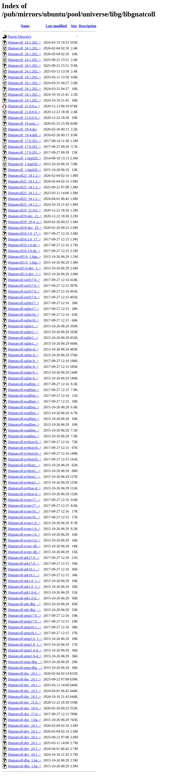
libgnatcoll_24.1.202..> (24, 42)
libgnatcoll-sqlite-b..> (23, 361)
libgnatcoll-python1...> (24, 465)
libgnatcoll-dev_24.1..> (24, 725)
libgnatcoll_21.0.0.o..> (24, 106)
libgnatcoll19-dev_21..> (25, 216)
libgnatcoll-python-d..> (24, 488)
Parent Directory (19, 37)
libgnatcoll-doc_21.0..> (24, 702)
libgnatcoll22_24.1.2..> (24, 175)
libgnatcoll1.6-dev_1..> (24, 268)
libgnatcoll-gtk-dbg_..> (24, 604)
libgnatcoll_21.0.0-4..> (24, 112)
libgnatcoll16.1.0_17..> (24, 233)
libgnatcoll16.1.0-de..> (24, 245)
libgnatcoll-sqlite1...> (23, 326)
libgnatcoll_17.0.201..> (24, 141)
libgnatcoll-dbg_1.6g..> (24, 760)
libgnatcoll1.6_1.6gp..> (24, 257)
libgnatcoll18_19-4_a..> (25, 222)
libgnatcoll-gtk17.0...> (24, 558)
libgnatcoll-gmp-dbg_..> (25, 662)
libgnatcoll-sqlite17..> (23, 303)
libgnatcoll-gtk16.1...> (24, 569)
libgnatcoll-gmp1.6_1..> (25, 639)
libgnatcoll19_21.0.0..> (24, 210)
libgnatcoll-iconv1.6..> (24, 523)
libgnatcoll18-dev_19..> (25, 228)
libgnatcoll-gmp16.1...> (24, 627)
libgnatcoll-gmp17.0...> (24, 615)
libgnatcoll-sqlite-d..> (23, 349)
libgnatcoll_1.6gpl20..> (24, 158)
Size (74, 26)
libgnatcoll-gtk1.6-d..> (24, 592)
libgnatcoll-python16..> (24, 442)
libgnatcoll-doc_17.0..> (24, 714)
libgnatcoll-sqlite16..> (23, 314)
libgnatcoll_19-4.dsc (22, 129)
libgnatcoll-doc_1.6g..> (24, 720)
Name (25, 26)
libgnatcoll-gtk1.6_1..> (24, 581)
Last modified (56, 26)
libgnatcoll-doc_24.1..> (24, 673)
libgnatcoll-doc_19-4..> (24, 708)
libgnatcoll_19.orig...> (24, 123)
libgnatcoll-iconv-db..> (24, 546)
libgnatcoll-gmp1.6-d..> (25, 650)
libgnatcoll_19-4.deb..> (24, 135)
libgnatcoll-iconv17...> (24, 500)
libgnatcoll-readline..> (23, 384)
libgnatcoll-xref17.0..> (24, 280)
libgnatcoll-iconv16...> (24, 511)
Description (87, 26)
